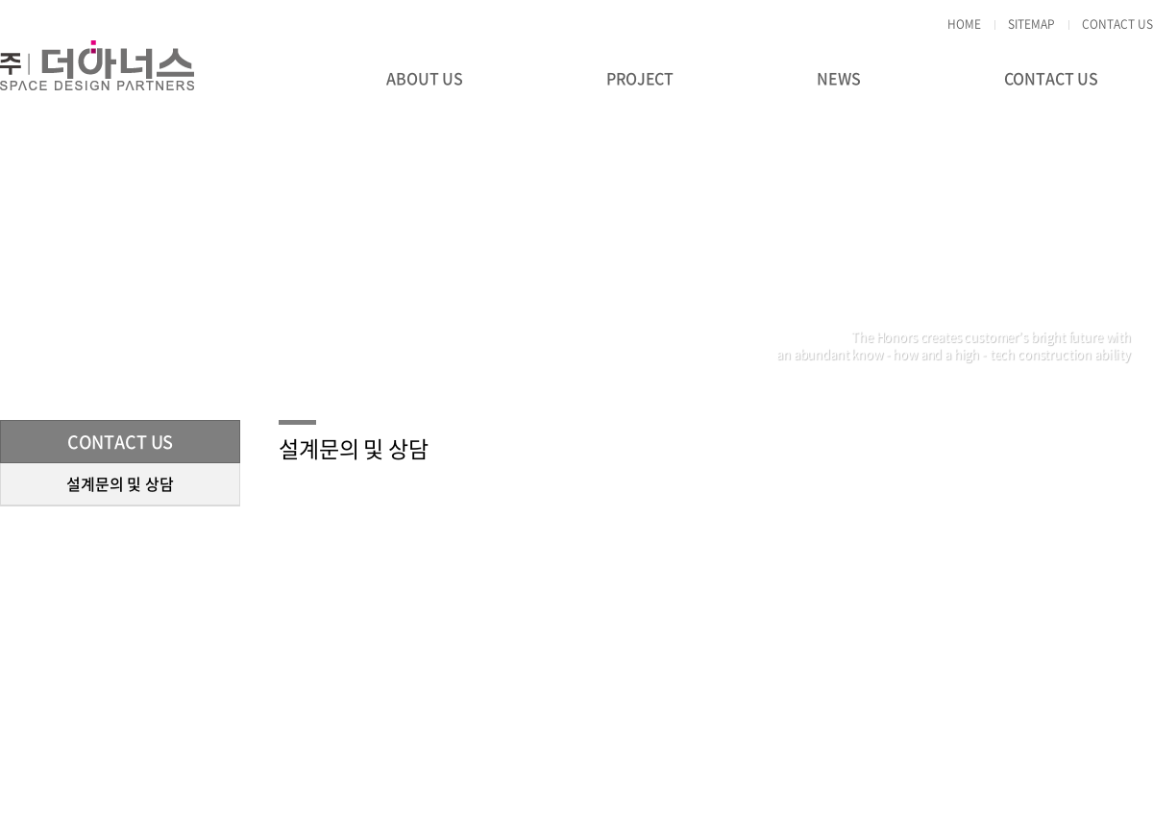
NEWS (838, 77)
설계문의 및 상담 (120, 483)
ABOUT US (424, 77)
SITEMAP (1031, 24)
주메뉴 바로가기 (0, 0)
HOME (964, 24)
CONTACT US (1117, 24)
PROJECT (640, 77)
